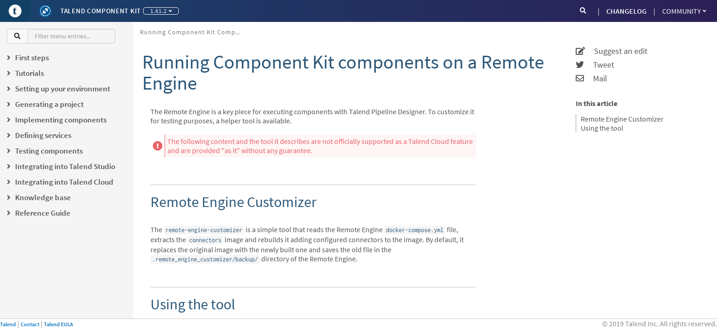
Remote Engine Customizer (622, 118)
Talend (8, 324)
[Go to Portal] (15, 11)
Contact (30, 324)
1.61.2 (161, 10)
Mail (591, 78)
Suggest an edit (611, 51)
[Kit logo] (45, 11)
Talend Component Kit (100, 10)
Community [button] (684, 11)
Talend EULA (58, 324)
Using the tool (602, 128)
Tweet (595, 64)
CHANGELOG (626, 11)
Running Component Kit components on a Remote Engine (193, 32)
